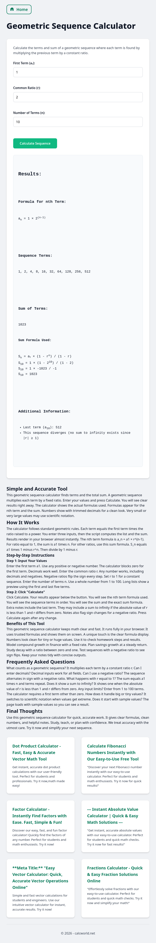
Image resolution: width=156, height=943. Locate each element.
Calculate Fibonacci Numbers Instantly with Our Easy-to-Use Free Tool (113, 753)
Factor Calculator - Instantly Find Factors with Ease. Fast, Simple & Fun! (39, 816)
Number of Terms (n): (29, 113)
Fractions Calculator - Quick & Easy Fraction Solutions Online (115, 875)
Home (19, 9)
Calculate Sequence (35, 143)
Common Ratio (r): (26, 88)
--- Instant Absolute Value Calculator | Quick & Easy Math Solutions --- (112, 816)
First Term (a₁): (24, 63)
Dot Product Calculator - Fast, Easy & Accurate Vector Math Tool (36, 753)
